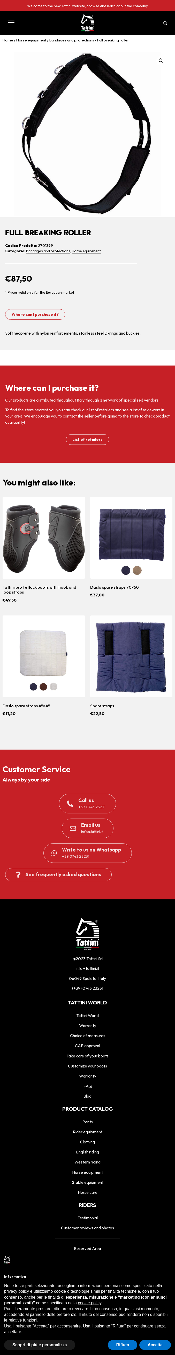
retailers (106, 409)
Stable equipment (87, 1182)
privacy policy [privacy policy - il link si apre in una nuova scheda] (16, 1291)
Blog (87, 1096)
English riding (87, 1151)
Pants (87, 1121)
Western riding (87, 1162)
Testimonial (88, 1217)
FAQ (87, 1086)
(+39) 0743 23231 (87, 988)
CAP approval (87, 1045)
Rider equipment (87, 1131)
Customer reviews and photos (87, 1227)
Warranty (87, 1025)
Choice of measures (87, 1035)
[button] (28, 23)
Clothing (87, 1141)
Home (8, 40)
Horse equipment (31, 40)
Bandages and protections (71, 40)
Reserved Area (87, 1248)
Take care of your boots (87, 1055)
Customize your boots (87, 1066)
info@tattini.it (87, 968)
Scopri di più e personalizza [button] (39, 1345)
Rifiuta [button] (122, 1345)
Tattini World (87, 1015)
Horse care (87, 1192)
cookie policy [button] (89, 1303)
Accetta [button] (155, 1345)
